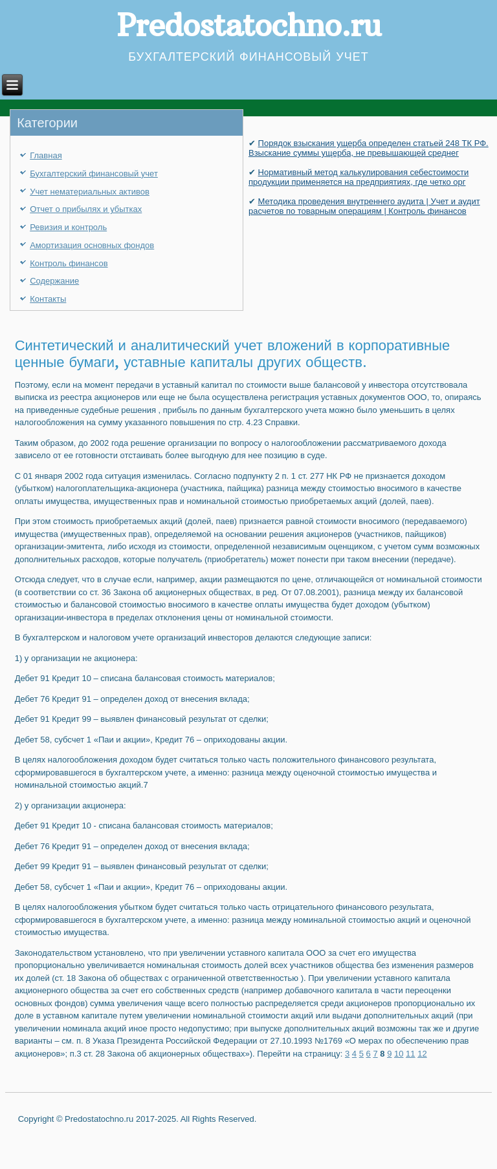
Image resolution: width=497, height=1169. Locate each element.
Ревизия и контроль (68, 227)
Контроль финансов (68, 263)
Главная (45, 155)
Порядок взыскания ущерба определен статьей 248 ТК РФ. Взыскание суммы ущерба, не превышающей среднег (368, 148)
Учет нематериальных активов (89, 191)
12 (421, 1053)
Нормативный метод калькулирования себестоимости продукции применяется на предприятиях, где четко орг (358, 177)
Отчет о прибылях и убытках (86, 209)
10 (398, 1053)
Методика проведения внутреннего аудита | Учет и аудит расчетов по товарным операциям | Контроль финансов (364, 206)
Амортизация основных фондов (92, 245)
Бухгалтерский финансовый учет (94, 173)
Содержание (54, 281)
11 (410, 1053)
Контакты (48, 299)
